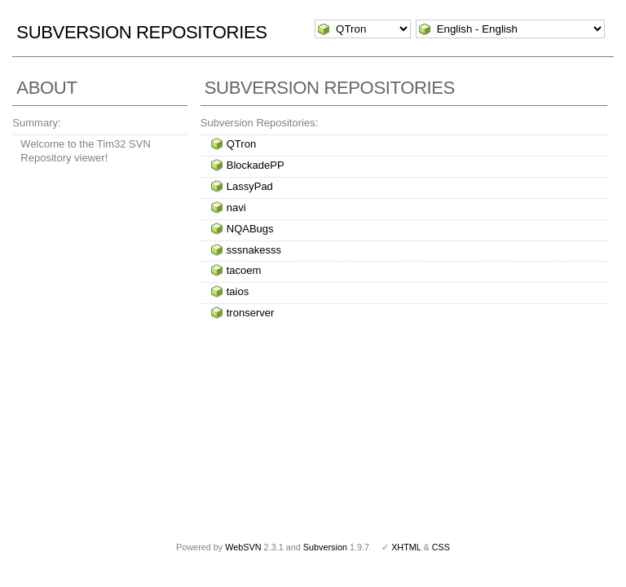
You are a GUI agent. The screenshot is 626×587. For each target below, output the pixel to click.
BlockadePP (255, 165)
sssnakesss (254, 250)
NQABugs (250, 229)
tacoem (244, 270)
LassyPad (250, 186)
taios (238, 291)
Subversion (325, 547)
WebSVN (243, 547)
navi (236, 207)
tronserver (251, 313)
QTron (241, 144)
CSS (441, 547)
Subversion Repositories (141, 32)
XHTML (406, 547)
